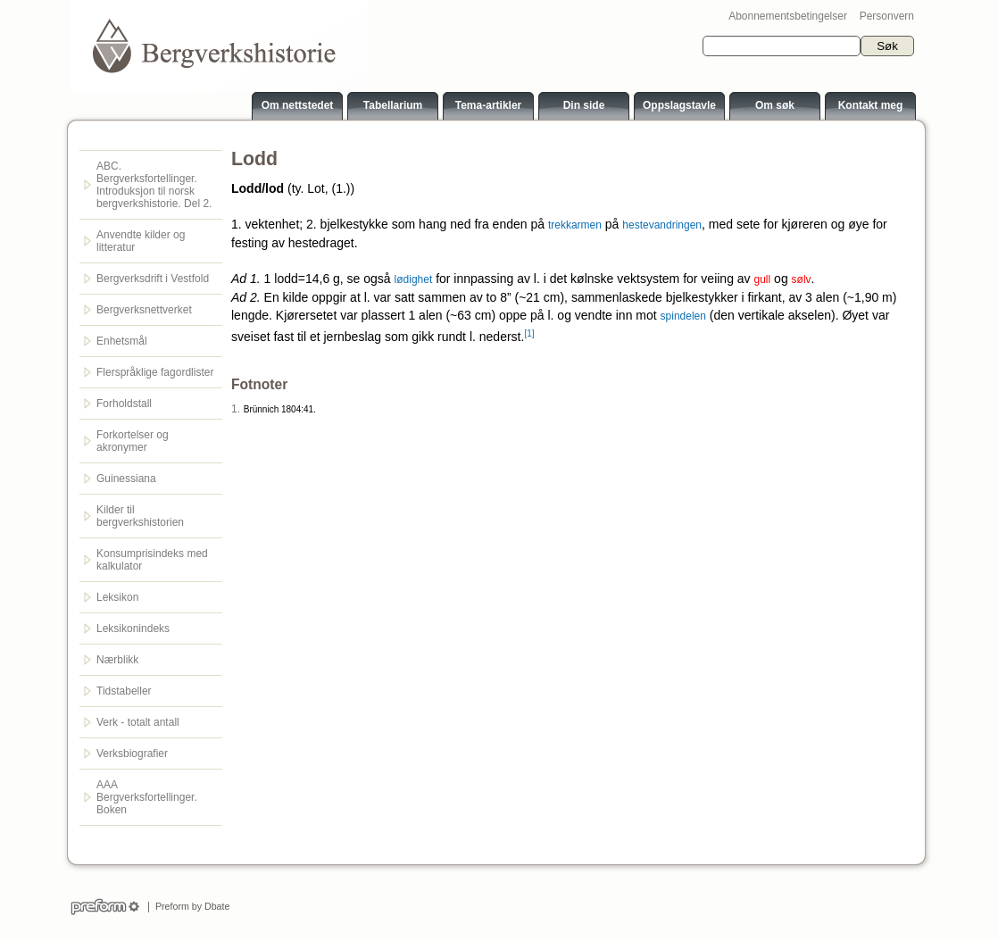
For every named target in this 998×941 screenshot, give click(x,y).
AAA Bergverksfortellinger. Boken (146, 797)
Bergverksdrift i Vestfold (152, 278)
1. (235, 409)
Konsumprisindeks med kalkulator (152, 559)
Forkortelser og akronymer (132, 441)
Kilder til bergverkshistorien (140, 516)
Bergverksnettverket (144, 310)
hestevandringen (662, 225)
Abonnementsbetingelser (787, 16)
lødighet (414, 279)
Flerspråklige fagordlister (154, 372)
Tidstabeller (124, 691)
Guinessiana (126, 478)
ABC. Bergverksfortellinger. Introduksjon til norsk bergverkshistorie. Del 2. (154, 185)
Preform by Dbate (189, 906)
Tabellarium (392, 105)
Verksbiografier (132, 753)
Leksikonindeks (133, 628)
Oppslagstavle (679, 105)
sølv (801, 279)
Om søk (774, 105)
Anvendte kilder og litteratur (140, 241)
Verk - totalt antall (137, 722)
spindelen (683, 316)
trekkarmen (575, 225)
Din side (584, 105)
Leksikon (117, 597)
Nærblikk (117, 660)
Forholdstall (124, 403)
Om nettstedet (298, 105)
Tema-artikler (488, 105)
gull (762, 279)
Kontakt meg (870, 105)
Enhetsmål (121, 341)
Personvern (887, 16)
